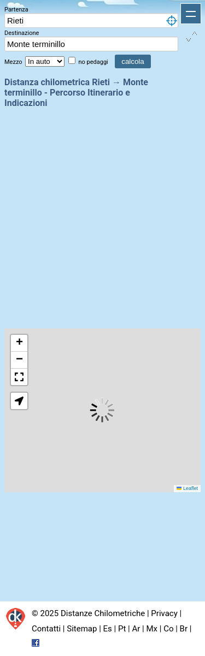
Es (107, 629)
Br (184, 629)
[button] (19, 343)
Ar (136, 629)
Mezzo (14, 62)
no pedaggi (93, 62)
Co (168, 629)
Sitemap (82, 629)
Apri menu (190, 13)
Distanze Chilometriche (103, 613)
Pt (122, 629)
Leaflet (187, 488)
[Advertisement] (102, 217)
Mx (151, 629)
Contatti (46, 629)
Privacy (164, 613)
